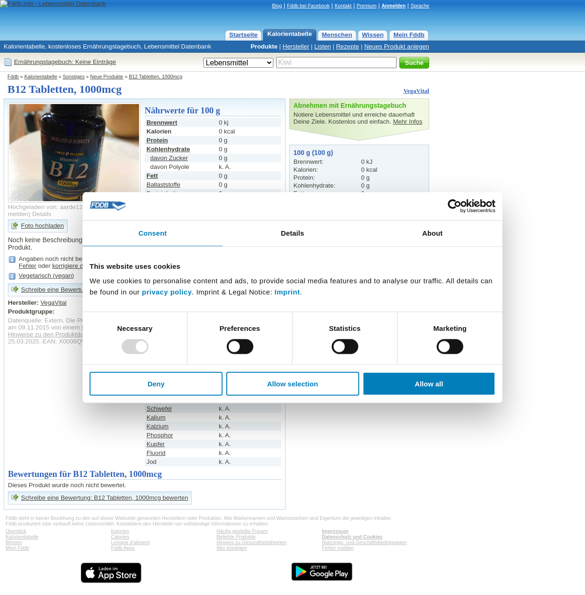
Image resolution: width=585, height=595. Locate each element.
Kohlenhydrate (168, 149)
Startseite (243, 34)
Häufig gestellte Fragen (242, 531)
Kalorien (120, 531)
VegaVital (416, 90)
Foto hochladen (42, 225)
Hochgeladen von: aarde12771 (50, 206)
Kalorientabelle (289, 33)
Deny (156, 384)
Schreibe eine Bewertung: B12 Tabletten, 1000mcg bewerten (104, 497)
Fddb (13, 76)
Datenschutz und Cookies (352, 536)
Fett (152, 175)
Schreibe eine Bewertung (56, 289)
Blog (277, 5)
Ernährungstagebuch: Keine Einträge (65, 61)
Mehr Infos (407, 121)
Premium (366, 5)
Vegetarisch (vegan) (46, 275)
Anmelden (394, 5)
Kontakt (342, 5)
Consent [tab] (153, 233)
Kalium (156, 417)
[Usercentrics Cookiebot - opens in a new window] (454, 206)
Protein (157, 140)
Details (41, 213)
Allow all (429, 384)
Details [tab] (292, 233)
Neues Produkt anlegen (396, 46)
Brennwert (161, 122)
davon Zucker (169, 157)
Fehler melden (338, 548)
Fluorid (156, 452)
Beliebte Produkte (236, 536)
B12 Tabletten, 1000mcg (155, 76)
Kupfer (155, 444)
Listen (322, 46)
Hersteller (296, 46)
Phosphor (159, 435)
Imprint (287, 292)
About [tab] (432, 233)
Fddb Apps (123, 548)
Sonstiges (74, 76)
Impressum (335, 531)
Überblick (16, 531)
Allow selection (292, 384)
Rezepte (347, 46)
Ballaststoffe (163, 184)
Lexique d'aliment (130, 542)
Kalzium (157, 426)
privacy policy (167, 292)
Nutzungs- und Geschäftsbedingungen (364, 542)
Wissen (373, 34)
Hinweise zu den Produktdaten (50, 334)
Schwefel (159, 408)
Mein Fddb (409, 34)
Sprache (420, 5)
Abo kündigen (231, 548)
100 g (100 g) (313, 152)
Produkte (264, 46)
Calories (120, 536)
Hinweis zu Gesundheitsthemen (251, 542)
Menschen (337, 34)
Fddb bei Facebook (308, 5)
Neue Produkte (106, 76)
